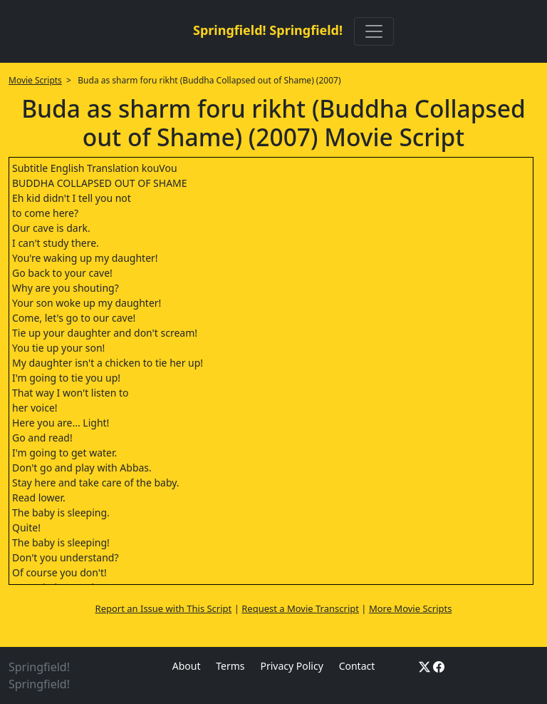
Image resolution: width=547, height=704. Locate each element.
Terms (230, 666)
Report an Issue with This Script (163, 608)
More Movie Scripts (410, 608)
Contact (357, 666)
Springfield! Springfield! (268, 30)
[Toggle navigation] (374, 31)
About (186, 666)
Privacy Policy (291, 666)
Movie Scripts (35, 80)
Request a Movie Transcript (300, 608)
